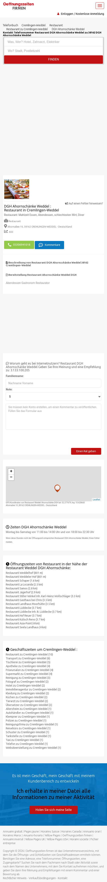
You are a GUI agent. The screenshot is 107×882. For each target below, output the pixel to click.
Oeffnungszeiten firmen (77, 835)
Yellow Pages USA (57, 838)
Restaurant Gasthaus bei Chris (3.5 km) (29, 599)
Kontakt (62, 877)
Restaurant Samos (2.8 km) (21, 587)
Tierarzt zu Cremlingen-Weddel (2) (27, 700)
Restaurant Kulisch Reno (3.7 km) (25, 618)
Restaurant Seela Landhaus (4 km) (26, 626)
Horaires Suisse (50, 831)
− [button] (11, 477)
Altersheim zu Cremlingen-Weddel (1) (28, 708)
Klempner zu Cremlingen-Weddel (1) (28, 716)
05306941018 (19, 245)
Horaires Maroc (12, 835)
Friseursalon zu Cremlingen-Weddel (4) (29, 669)
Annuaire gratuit (12, 831)
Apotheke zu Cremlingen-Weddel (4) (28, 665)
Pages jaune (31, 831)
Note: (9, 389)
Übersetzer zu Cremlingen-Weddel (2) (29, 704)
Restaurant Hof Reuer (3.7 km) (24, 615)
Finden (53, 59)
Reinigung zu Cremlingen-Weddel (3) (28, 677)
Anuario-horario (33, 835)
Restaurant (12, 221)
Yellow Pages (52, 835)
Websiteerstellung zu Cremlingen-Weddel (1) (33, 747)
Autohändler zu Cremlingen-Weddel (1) (29, 712)
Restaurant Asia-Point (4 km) (23, 622)
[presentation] (35, 440)
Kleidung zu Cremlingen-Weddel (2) (27, 692)
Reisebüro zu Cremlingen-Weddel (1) (28, 727)
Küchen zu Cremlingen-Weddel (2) (26, 696)
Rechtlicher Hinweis (15, 877)
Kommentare (49, 245)
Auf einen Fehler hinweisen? (84, 203)
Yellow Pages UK (35, 838)
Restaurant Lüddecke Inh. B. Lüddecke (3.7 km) (34, 611)
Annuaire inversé (13, 838)
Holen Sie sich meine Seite (54, 809)
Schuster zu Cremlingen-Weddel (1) (27, 731)
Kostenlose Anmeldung (90, 13)
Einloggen (67, 13)
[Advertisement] (53, 93)
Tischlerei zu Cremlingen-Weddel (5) (28, 661)
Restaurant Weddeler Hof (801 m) (26, 576)
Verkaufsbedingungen (42, 877)
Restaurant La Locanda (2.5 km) (24, 583)
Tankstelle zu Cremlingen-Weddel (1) (28, 735)
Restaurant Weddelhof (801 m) (24, 572)
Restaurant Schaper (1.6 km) (22, 580)
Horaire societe (79, 838)
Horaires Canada (71, 831)
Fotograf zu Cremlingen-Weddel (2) (27, 681)
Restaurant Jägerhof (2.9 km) (23, 591)
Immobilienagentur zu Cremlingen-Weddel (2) (33, 688)
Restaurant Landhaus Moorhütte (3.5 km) (30, 603)
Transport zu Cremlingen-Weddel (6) (28, 657)
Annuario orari (91, 831)
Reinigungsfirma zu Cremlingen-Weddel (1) (32, 723)
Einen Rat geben (86, 450)
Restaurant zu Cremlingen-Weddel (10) (29, 653)
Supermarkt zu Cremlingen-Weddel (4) (29, 673)
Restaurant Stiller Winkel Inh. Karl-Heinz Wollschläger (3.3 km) (43, 595)
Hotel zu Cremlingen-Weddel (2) (25, 685)
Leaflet (96, 499)
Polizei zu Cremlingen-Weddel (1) (26, 719)
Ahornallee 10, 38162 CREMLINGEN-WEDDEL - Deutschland (38, 226)
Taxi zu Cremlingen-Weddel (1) (24, 739)
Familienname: (15, 375)
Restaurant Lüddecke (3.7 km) (23, 607)
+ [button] (11, 471)
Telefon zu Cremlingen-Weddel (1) (27, 743)
